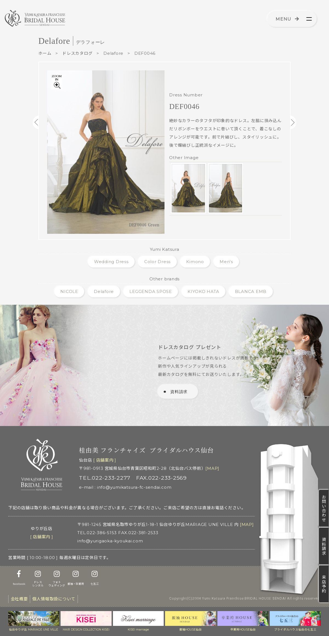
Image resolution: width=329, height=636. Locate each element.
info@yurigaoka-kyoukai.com (110, 540)
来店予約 (324, 584)
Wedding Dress (111, 261)
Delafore (113, 53)
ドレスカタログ (77, 53)
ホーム (44, 53)
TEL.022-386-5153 (97, 532)
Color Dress (157, 261)
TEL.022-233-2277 (105, 477)
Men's (226, 261)
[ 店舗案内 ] (104, 460)
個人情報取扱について (54, 599)
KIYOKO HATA (203, 291)
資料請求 (324, 546)
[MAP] (212, 468)
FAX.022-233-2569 (161, 477)
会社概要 (19, 599)
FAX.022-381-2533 (138, 532)
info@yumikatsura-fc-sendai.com (134, 487)
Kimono (195, 261)
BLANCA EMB (251, 291)
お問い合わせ (324, 508)
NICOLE (69, 291)
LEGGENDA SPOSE (150, 291)
